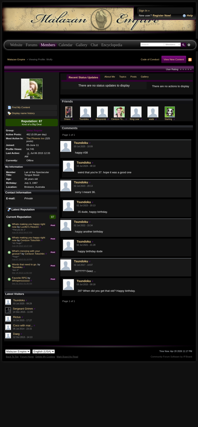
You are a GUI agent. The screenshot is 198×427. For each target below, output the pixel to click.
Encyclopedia (111, 45)
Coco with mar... (23, 325)
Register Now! (162, 15)
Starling (168, 122)
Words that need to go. (24, 264)
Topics (122, 76)
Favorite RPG (19, 277)
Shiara (67, 122)
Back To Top (12, 356)
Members (48, 45)
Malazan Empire (16, 59)
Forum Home (27, 356)
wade (151, 122)
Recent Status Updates (83, 77)
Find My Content (19, 107)
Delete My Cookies (45, 356)
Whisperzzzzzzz (21, 280)
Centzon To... (117, 122)
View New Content (174, 59)
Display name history (21, 113)
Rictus (17, 317)
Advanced (188, 45)
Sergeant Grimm (23, 308)
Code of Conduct (150, 59)
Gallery (81, 45)
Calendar (65, 45)
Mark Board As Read (67, 356)
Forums (31, 45)
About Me (109, 76)
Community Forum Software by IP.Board (171, 356)
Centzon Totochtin (30, 240)
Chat (94, 45)
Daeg (16, 333)
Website (16, 45)
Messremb (101, 122)
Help (188, 15)
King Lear (134, 122)
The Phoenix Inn (35, 138)
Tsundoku (17, 267)
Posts (133, 76)
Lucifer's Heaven (29, 226)
